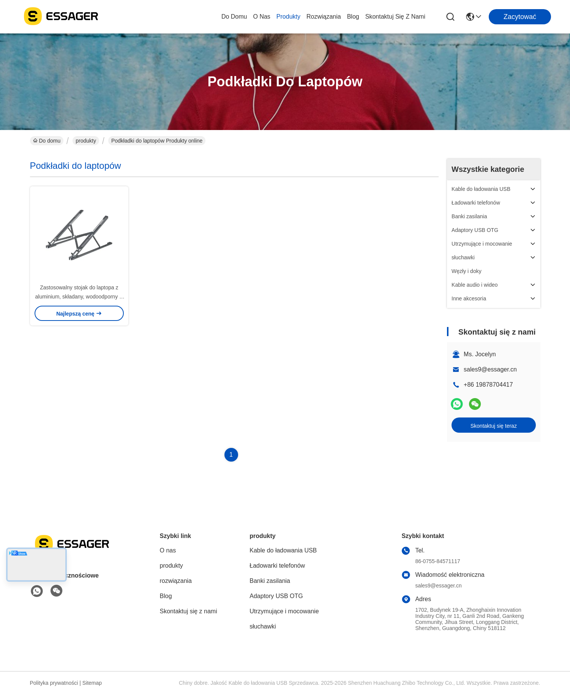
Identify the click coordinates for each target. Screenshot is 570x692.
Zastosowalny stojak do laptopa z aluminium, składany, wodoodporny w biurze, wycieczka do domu (79, 296)
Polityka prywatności (54, 683)
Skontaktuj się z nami (395, 16)
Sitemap (92, 683)
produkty (288, 16)
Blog (353, 16)
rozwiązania (323, 16)
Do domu (234, 16)
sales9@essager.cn (490, 369)
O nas (261, 16)
